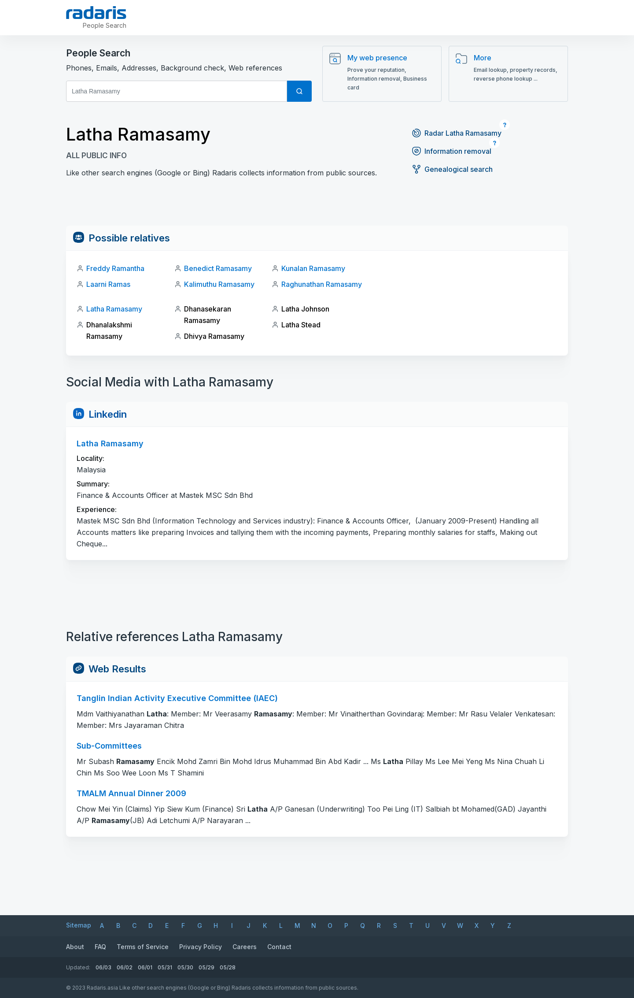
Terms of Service (143, 946)
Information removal (451, 151)
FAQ (100, 946)
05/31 (165, 967)
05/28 (228, 967)
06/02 (125, 967)
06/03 (103, 967)
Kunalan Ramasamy (313, 268)
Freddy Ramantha (115, 268)
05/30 (185, 967)
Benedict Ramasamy (218, 268)
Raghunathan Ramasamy (321, 284)
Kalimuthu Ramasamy (219, 284)
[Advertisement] (317, 206)
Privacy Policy (200, 946)
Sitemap (78, 925)
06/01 (145, 967)
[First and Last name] (176, 91)
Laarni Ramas (108, 284)
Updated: (78, 967)
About (75, 946)
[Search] (299, 91)
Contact (279, 946)
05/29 (206, 967)
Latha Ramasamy (114, 308)
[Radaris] (97, 12)
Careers (244, 946)
